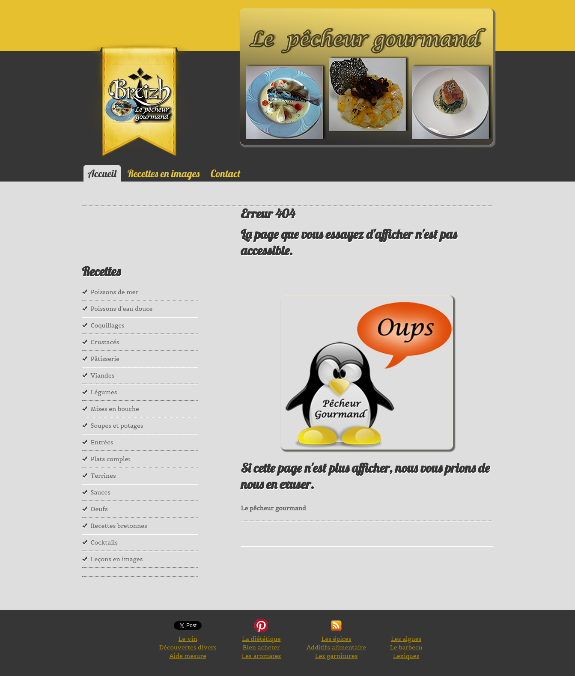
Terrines (103, 475)
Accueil (102, 173)
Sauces (100, 492)
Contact (225, 173)
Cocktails (104, 542)
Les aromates (261, 656)
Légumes (104, 392)
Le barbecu (406, 647)
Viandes (103, 375)
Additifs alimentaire (336, 647)
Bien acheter (261, 647)
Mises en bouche (115, 409)
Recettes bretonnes (119, 526)
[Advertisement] (125, 242)
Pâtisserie (105, 359)
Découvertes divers (187, 647)
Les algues (406, 639)
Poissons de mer (115, 292)
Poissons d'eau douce (122, 309)
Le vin (188, 639)
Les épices (336, 639)
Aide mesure (187, 656)
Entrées (102, 442)
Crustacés (105, 342)
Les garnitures (336, 656)
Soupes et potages (117, 425)
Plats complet (111, 459)
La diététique (261, 639)
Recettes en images (164, 173)
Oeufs (99, 509)
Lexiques (406, 656)
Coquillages (108, 325)
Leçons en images (117, 559)
